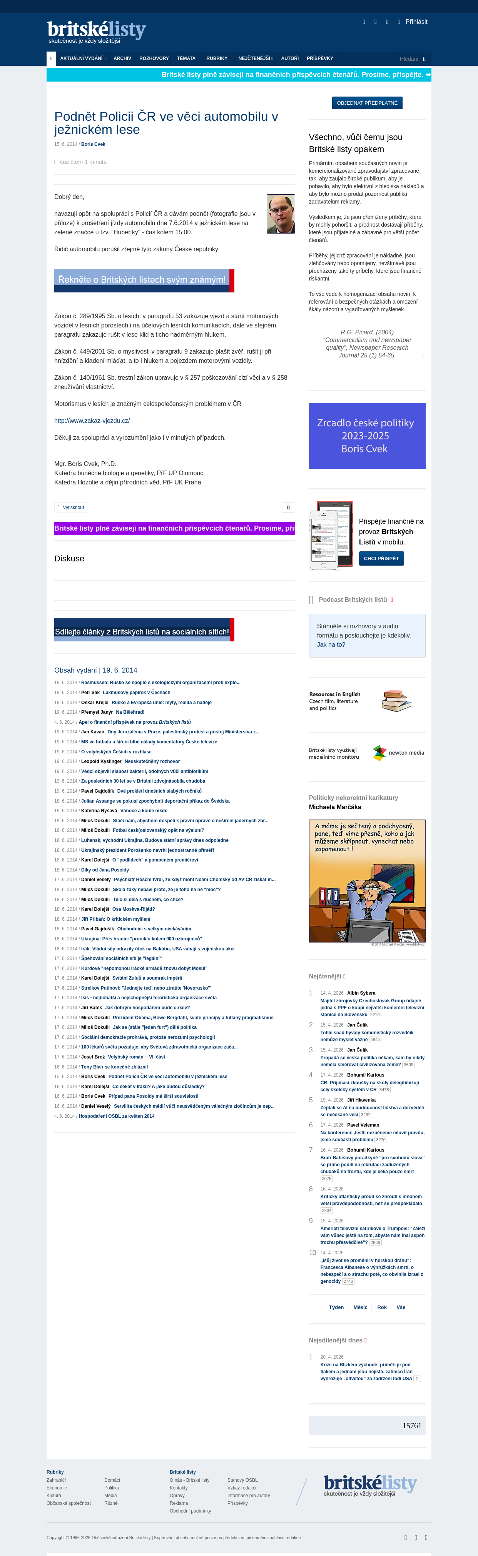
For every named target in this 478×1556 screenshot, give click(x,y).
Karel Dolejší (95, 860)
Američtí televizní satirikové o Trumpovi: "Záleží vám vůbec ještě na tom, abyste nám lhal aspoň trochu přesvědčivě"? (373, 1236)
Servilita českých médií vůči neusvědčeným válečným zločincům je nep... (194, 1106)
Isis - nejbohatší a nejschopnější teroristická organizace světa (149, 997)
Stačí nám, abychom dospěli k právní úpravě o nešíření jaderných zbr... (190, 820)
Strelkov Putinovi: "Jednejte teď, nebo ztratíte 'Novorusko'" (146, 988)
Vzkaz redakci (241, 1488)
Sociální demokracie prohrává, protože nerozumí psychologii (148, 1037)
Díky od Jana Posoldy (105, 870)
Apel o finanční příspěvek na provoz (135, 722)
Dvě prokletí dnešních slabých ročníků (159, 791)
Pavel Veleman (363, 1125)
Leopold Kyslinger (101, 761)
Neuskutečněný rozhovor (152, 761)
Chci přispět (381, 558)
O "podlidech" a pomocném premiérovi (155, 860)
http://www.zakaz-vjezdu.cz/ (92, 420)
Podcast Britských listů (349, 599)
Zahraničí (56, 1480)
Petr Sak (90, 692)
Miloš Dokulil (95, 820)
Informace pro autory (248, 1495)
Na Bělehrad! (130, 712)
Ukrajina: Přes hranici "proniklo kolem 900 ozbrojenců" (141, 939)
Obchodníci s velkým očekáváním (154, 929)
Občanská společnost (69, 1503)
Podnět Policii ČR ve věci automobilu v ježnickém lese (168, 1076)
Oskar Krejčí (95, 702)
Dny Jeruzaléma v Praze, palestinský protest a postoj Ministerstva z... (183, 732)
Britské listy (100, 33)
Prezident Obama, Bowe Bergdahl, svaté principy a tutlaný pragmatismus (193, 1017)
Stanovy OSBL (242, 1480)
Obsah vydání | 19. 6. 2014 (95, 670)
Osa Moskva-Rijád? (133, 909)
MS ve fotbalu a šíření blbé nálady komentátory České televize (149, 742)
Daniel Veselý (96, 879)
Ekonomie (57, 1488)
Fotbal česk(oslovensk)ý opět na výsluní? (158, 830)
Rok (382, 1307)
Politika (111, 1488)
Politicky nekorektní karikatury (353, 802)
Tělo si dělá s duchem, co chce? (148, 899)
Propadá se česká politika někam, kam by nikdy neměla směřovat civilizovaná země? (373, 1061)
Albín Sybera (361, 993)
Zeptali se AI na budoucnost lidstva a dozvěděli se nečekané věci (372, 1111)
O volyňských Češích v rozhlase (116, 752)
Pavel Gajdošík (97, 791)
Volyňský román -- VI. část (136, 1057)
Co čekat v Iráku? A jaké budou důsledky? (158, 1086)
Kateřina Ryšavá (99, 810)
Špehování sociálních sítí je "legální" (121, 958)
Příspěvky (320, 58)
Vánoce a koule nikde (143, 810)
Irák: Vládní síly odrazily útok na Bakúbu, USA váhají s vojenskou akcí (157, 949)
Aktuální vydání (82, 58)
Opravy (177, 1495)
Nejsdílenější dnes (336, 1340)
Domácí (112, 1480)
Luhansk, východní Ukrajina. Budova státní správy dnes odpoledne (155, 840)
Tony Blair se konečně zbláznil (114, 1067)
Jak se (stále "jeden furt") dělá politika (154, 1027)
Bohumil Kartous (365, 1075)
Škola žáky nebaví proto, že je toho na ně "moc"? (167, 889)
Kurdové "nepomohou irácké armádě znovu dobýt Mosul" (144, 968)
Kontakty (179, 1488)
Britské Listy (371, 1486)
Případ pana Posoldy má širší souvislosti (153, 1096)
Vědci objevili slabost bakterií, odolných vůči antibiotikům (144, 771)
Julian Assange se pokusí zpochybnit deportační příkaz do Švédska (155, 801)
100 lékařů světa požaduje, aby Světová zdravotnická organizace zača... (159, 1047)
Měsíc (361, 1307)
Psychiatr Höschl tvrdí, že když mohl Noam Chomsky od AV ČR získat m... (195, 879)
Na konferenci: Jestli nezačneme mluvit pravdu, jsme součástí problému (373, 1136)
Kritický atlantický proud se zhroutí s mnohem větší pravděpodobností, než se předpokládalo (371, 1204)
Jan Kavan (92, 732)
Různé (111, 1503)
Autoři (290, 58)
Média (110, 1495)
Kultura (54, 1495)
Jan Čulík (357, 1025)
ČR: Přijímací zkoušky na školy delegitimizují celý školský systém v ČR (370, 1086)
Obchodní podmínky (190, 1511)
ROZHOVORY (154, 58)
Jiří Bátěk (91, 1007)
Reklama (179, 1503)
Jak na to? (331, 644)
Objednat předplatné (367, 103)
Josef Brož (93, 1057)
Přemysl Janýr (97, 712)
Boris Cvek (93, 144)
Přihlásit (413, 21)
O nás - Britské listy (189, 1480)
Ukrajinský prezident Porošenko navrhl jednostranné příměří (147, 850)
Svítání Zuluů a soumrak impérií (147, 978)
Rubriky (219, 58)
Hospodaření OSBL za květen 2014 (116, 1116)
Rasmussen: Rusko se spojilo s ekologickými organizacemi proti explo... (161, 682)
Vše (400, 1307)
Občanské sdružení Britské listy (121, 1537)
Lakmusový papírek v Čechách (136, 692)
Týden (336, 1307)
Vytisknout (71, 507)
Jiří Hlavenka (361, 1100)
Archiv (122, 58)
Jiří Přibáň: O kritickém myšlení (115, 919)
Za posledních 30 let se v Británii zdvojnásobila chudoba (143, 781)
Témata (188, 58)
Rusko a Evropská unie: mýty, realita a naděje (162, 702)
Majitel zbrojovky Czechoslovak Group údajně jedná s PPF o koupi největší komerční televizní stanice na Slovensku (372, 1008)
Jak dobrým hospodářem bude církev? (147, 1007)
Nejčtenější (256, 58)
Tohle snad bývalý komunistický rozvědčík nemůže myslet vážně (367, 1036)
